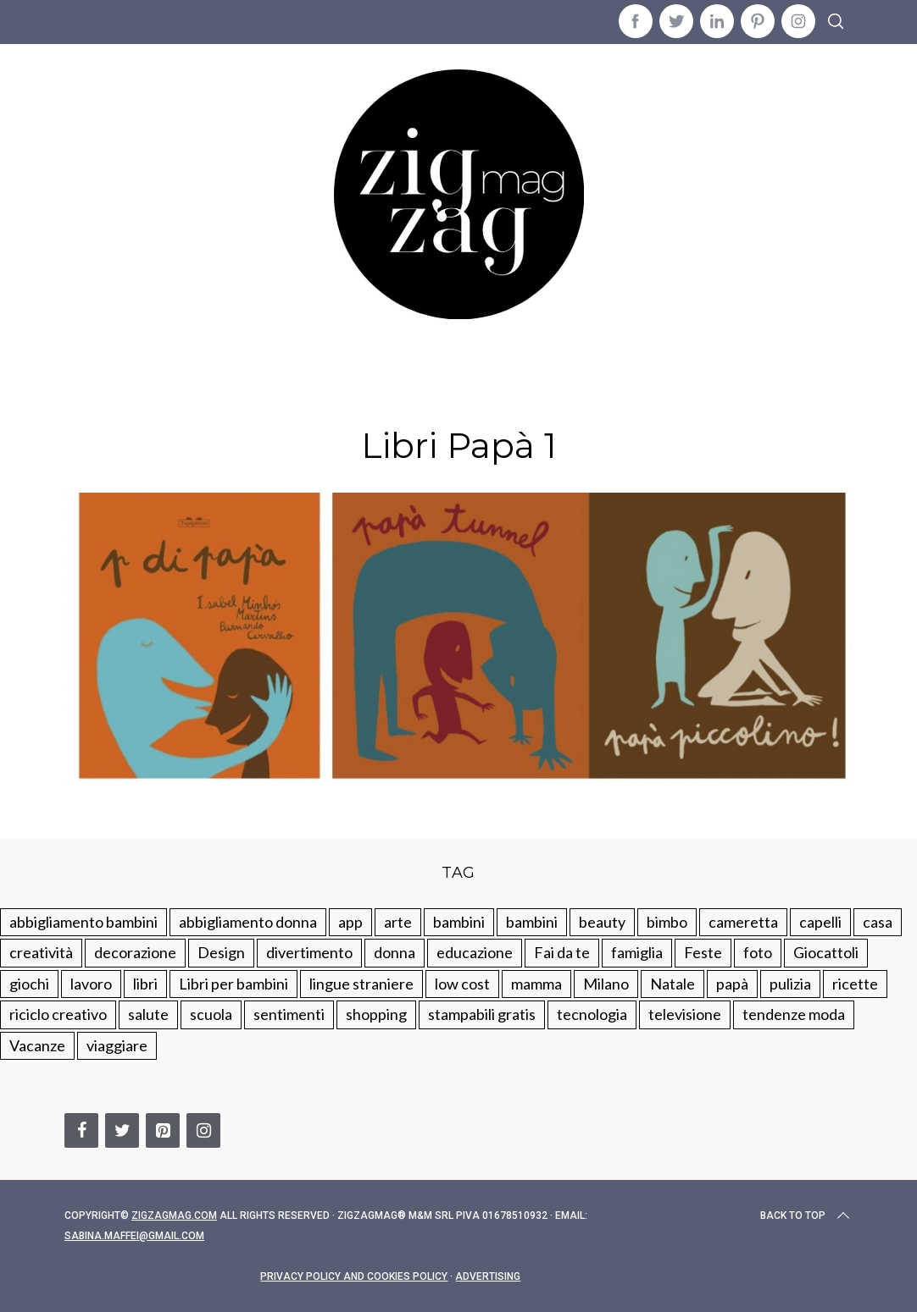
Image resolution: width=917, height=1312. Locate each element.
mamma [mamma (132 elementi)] (536, 983)
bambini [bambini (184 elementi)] (532, 921)
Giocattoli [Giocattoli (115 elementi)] (826, 952)
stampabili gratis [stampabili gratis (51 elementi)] (482, 1014)
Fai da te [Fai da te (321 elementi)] (562, 952)
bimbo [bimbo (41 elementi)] (667, 921)
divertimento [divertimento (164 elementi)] (309, 952)
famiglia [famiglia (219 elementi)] (637, 952)
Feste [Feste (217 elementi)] (703, 952)
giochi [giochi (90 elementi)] (29, 983)
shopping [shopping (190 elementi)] (376, 1014)
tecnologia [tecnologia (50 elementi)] (592, 1014)
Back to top (806, 1215)
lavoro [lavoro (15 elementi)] (91, 983)
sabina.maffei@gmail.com (134, 1236)
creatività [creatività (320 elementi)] (41, 952)
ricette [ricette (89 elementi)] (855, 983)
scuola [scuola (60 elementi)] (211, 1014)
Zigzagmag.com (174, 1215)
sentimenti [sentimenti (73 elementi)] (289, 1014)
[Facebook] (81, 1130)
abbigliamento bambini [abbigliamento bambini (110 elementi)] (83, 921)
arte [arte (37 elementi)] (398, 921)
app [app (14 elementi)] (350, 921)
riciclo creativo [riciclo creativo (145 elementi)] (58, 1014)
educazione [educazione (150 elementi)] (474, 952)
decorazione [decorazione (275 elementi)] (135, 952)
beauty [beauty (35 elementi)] (602, 921)
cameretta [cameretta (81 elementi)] (743, 921)
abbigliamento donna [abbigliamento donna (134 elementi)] (248, 921)
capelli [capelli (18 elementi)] (820, 921)
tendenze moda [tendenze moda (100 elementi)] (793, 1014)
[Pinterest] (163, 1130)
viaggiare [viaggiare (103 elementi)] (116, 1045)
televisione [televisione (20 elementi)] (684, 1014)
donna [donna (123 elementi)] (394, 952)
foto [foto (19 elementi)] (757, 952)
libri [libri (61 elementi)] (145, 983)
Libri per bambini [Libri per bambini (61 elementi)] (233, 983)
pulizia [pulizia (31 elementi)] (790, 983)
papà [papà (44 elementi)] (732, 983)
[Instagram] (203, 1130)
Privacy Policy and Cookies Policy (353, 1276)
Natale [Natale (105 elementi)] (672, 983)
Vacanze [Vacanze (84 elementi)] (37, 1045)
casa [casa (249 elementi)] (877, 921)
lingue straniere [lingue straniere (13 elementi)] (361, 983)
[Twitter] (122, 1130)
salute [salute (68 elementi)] (148, 1014)
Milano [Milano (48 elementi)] (606, 983)
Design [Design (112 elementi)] (221, 952)
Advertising (487, 1276)
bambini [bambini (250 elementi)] (459, 921)
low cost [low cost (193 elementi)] (462, 983)
